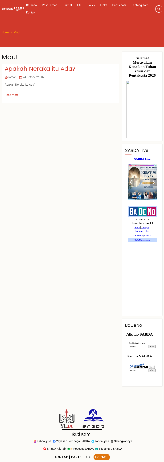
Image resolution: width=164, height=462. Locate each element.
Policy (91, 5)
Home (5, 32)
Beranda (31, 5)
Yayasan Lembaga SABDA (71, 441)
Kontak (30, 12)
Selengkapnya (121, 441)
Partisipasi (119, 5)
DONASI (101, 457)
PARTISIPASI (81, 457)
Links (103, 5)
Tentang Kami (140, 5)
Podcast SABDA (80, 449)
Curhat (67, 5)
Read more (12, 95)
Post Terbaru (50, 5)
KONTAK (61, 457)
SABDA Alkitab (54, 449)
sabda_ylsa (42, 441)
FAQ (79, 5)
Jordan (12, 77)
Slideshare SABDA (108, 449)
